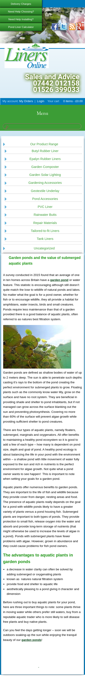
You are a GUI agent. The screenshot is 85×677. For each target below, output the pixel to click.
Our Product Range (44, 144)
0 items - (72, 101)
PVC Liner (45, 207)
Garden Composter (45, 167)
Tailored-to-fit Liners (45, 231)
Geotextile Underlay (45, 191)
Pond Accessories (45, 199)
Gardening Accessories (45, 183)
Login (40, 101)
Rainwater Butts (45, 215)
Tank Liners (45, 239)
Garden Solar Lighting (45, 175)
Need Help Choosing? (21, 11)
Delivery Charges (21, 3)
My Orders (26, 101)
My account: (10, 101)
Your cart (53, 101)
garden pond (59, 280)
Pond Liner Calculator (21, 26)
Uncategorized (44, 248)
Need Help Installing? (21, 19)
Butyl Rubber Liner (45, 151)
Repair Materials (45, 223)
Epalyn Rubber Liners (45, 159)
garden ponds (31, 640)
